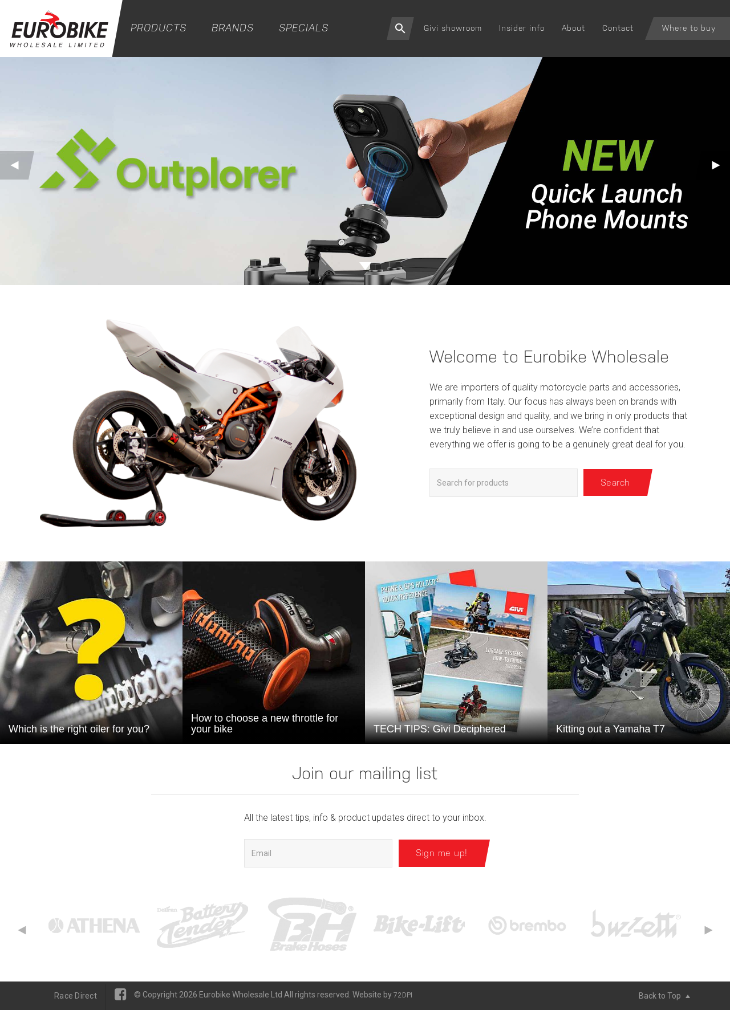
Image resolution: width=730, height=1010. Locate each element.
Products (158, 28)
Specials (303, 28)
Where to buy (689, 27)
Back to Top (664, 995)
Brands (233, 28)
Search (615, 482)
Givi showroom (453, 27)
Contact (618, 27)
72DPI (403, 995)
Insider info (522, 27)
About (573, 27)
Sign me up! (442, 853)
